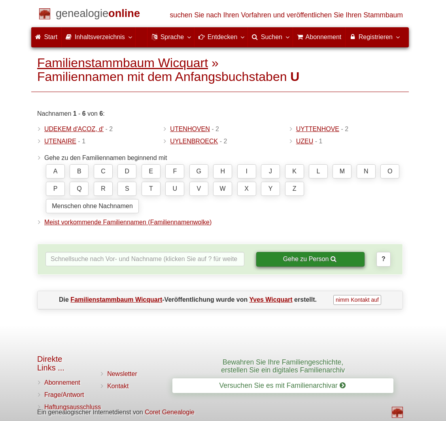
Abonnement (62, 382)
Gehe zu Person (309, 259)
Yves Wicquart (270, 299)
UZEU (305, 141)
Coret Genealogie (169, 412)
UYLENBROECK (194, 141)
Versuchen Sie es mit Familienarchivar (282, 385)
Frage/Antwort (64, 394)
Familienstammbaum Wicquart (122, 63)
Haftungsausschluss (72, 407)
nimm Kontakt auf (357, 300)
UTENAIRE (60, 141)
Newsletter (122, 373)
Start (46, 37)
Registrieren (374, 37)
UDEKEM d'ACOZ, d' (74, 129)
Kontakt (118, 386)
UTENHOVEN (190, 129)
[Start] (98, 14)
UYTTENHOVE (317, 129)
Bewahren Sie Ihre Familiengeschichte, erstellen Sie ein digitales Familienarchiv (283, 366)
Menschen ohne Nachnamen (92, 206)
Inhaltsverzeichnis (98, 37)
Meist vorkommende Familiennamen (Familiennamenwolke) (128, 222)
